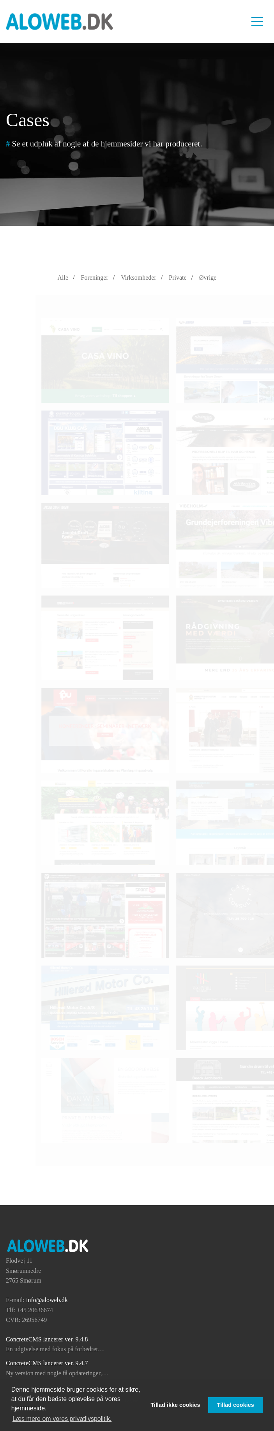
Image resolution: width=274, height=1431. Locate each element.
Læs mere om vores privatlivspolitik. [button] (61, 1418)
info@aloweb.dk (47, 1300)
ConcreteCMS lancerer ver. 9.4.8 (47, 1339)
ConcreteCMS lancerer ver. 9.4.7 (47, 1363)
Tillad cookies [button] (235, 1405)
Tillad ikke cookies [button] (175, 1405)
